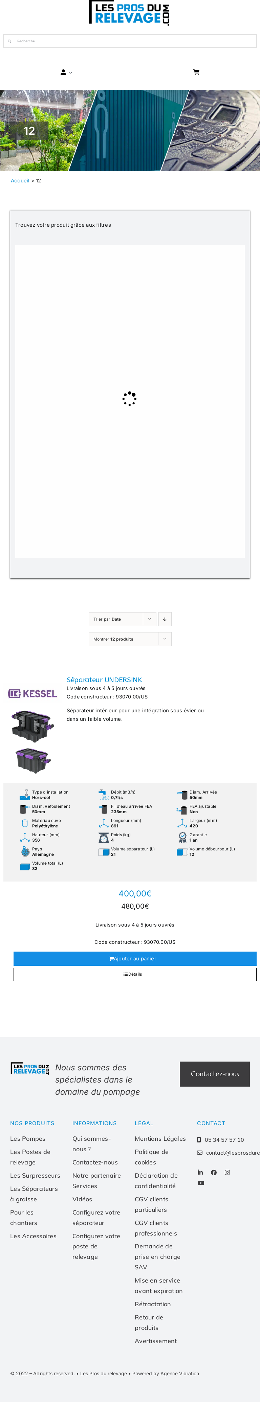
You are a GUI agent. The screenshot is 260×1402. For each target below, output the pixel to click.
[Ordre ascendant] (165, 619)
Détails (135, 974)
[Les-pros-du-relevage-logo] (30, 1064)
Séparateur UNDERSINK (104, 680)
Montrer (113, 639)
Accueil (20, 180)
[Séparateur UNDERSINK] (32, 726)
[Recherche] (130, 41)
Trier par (107, 619)
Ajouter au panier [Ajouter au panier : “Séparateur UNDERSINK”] (135, 958)
